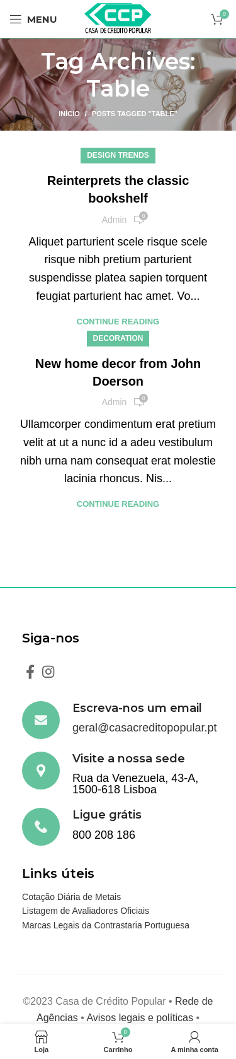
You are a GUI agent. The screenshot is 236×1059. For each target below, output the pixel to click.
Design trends (118, 155)
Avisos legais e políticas (139, 1017)
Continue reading (118, 321)
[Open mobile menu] (33, 19)
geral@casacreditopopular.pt (144, 727)
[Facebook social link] (30, 671)
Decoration (118, 338)
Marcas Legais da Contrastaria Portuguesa (105, 925)
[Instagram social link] (48, 671)
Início (69, 113)
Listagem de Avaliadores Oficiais (85, 911)
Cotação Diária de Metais (71, 897)
